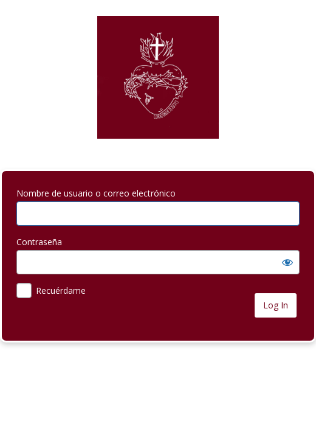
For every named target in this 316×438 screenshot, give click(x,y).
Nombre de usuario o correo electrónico (96, 193)
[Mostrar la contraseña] (287, 262)
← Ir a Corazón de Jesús (62, 386)
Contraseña (39, 242)
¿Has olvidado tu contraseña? (73, 363)
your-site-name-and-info (158, 86)
